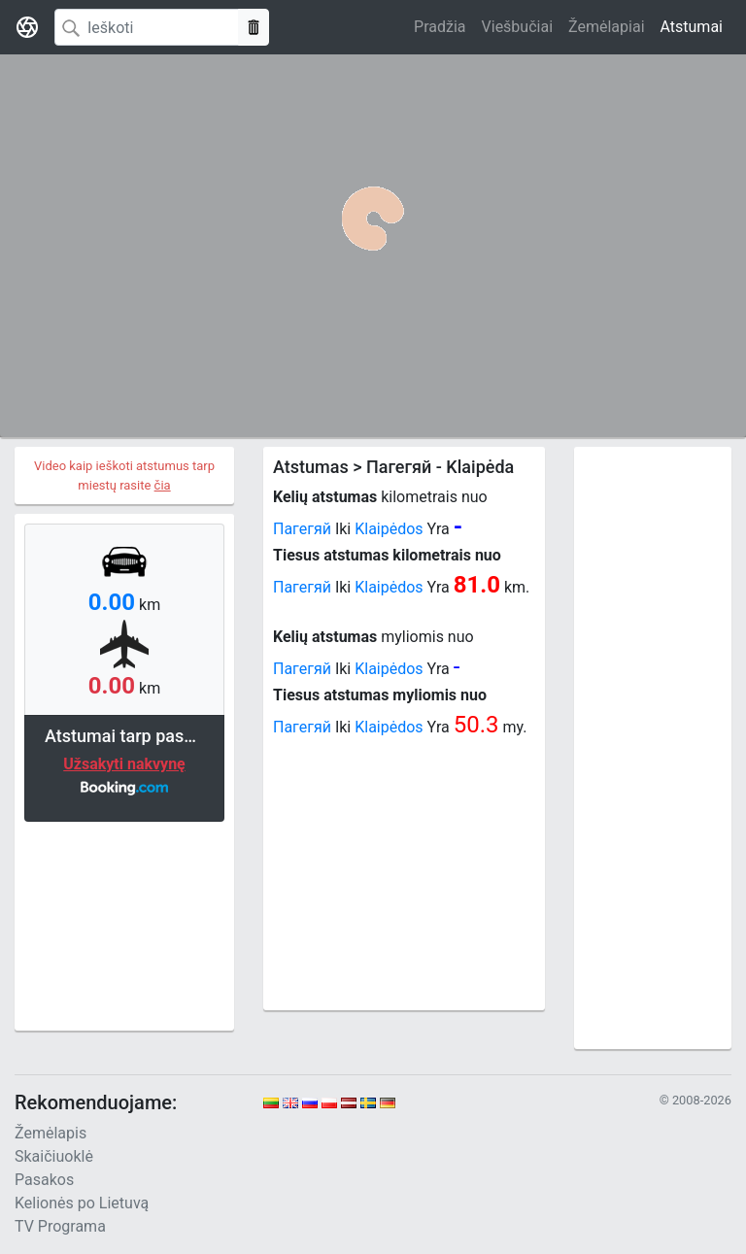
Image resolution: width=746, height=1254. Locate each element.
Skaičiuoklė (54, 1156)
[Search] (146, 27)
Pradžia (439, 26)
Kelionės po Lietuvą (82, 1203)
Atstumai (692, 26)
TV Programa (60, 1226)
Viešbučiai (517, 26)
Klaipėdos (389, 529)
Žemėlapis (50, 1133)
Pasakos (44, 1179)
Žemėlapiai (606, 26)
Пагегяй (302, 529)
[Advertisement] (124, 924)
